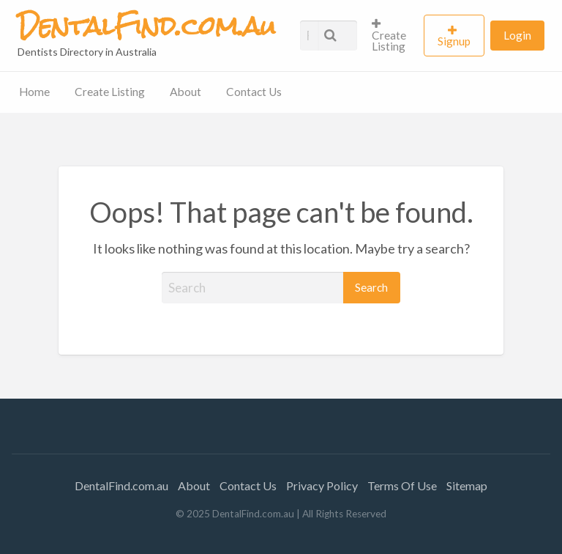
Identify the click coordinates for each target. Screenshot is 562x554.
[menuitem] (391, 35)
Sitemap (466, 485)
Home (34, 91)
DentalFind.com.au (121, 485)
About (185, 91)
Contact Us (254, 91)
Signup (454, 41)
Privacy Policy (322, 485)
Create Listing (389, 35)
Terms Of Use (402, 485)
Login (517, 35)
